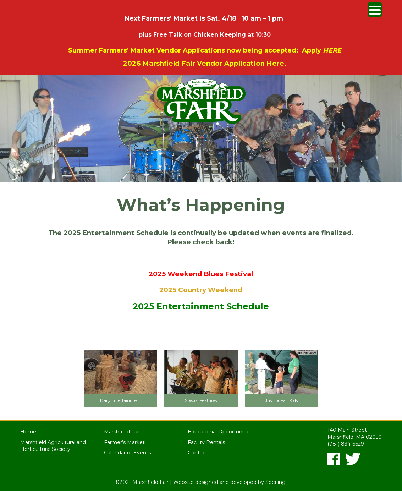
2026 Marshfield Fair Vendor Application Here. (204, 63)
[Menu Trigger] (375, 9)
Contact (198, 452)
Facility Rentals (206, 442)
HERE (332, 50)
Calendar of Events (127, 452)
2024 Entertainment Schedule (201, 258)
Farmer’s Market (124, 442)
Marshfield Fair (122, 432)
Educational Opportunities (220, 432)
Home (28, 432)
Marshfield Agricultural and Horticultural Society (53, 446)
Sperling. (276, 482)
